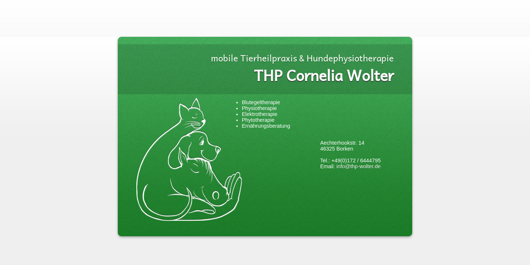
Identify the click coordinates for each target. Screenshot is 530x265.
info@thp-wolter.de (358, 166)
